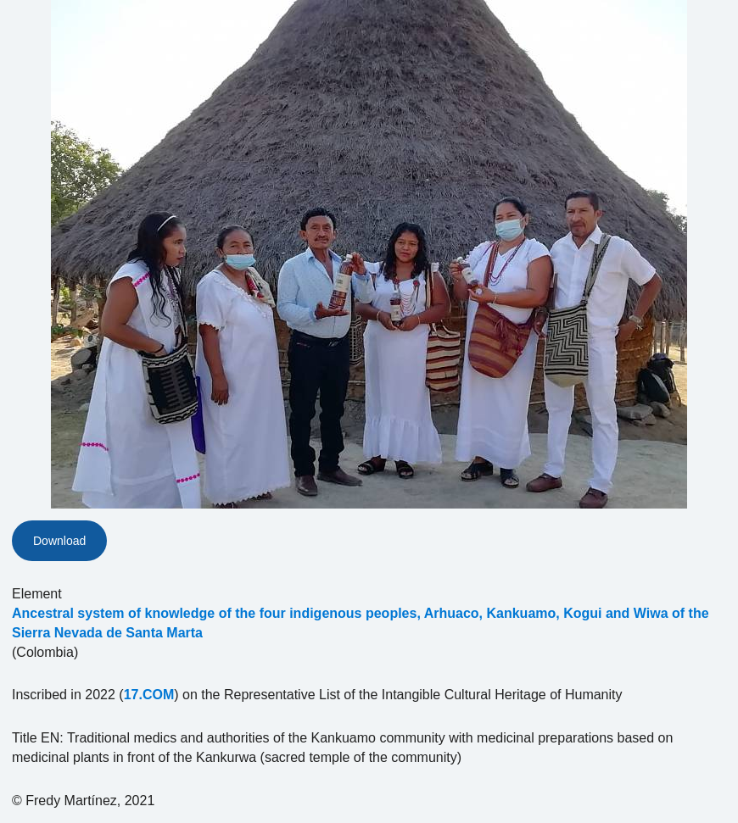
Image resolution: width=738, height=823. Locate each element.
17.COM (149, 694)
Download (59, 541)
